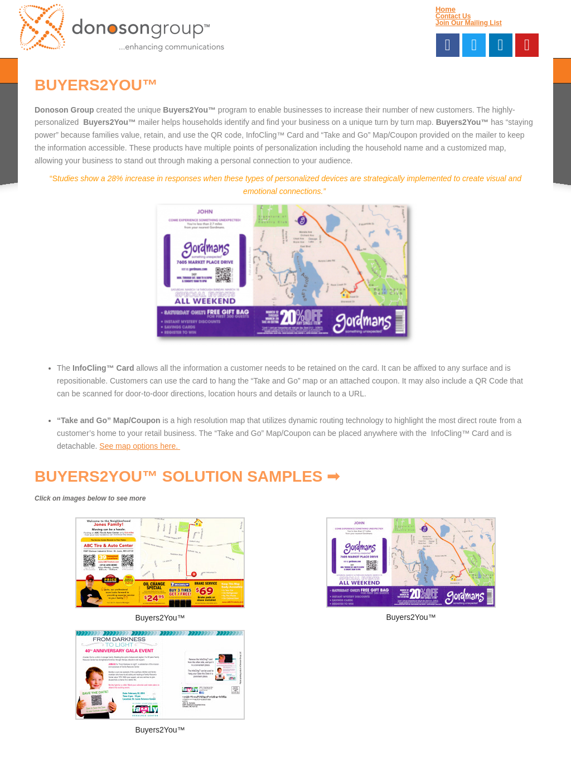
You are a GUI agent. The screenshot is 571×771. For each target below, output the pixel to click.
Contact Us (453, 16)
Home (445, 9)
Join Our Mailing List (468, 23)
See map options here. (139, 446)
